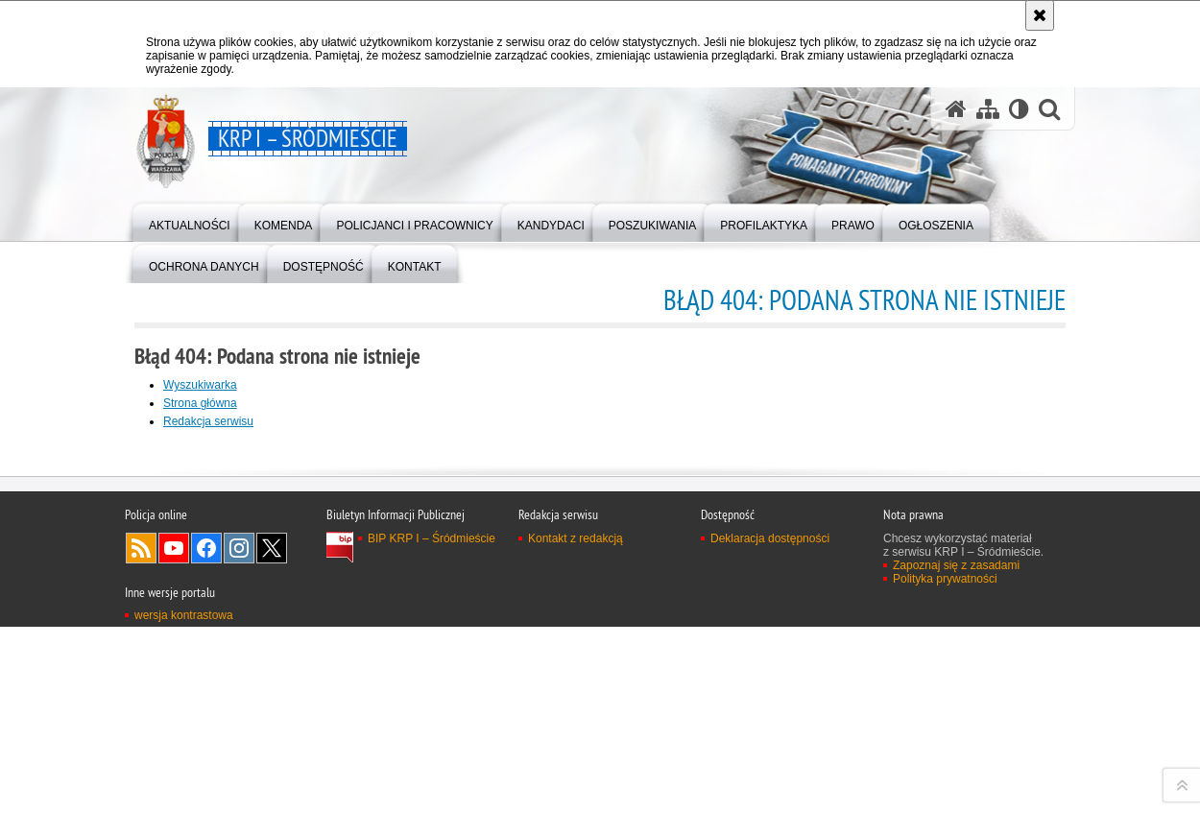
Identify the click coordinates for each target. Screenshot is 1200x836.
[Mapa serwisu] (987, 109)
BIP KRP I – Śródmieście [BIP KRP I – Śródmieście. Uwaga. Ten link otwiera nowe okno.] (431, 797)
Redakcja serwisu (208, 421)
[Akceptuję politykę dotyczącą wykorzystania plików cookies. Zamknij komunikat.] (1039, 15)
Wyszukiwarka (200, 385)
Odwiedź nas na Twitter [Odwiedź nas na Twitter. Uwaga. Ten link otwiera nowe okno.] (271, 807)
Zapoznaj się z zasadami (956, 824)
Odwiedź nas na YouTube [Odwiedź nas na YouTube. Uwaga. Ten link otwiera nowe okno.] (173, 807)
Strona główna (200, 403)
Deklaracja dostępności (769, 797)
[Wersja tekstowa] (1019, 109)
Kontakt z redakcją (575, 797)
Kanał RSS (141, 807)
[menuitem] (189, 221)
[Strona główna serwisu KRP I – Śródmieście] (956, 109)
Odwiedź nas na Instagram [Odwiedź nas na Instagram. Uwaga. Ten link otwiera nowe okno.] (239, 807)
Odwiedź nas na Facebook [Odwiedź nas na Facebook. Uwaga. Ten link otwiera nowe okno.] (206, 807)
